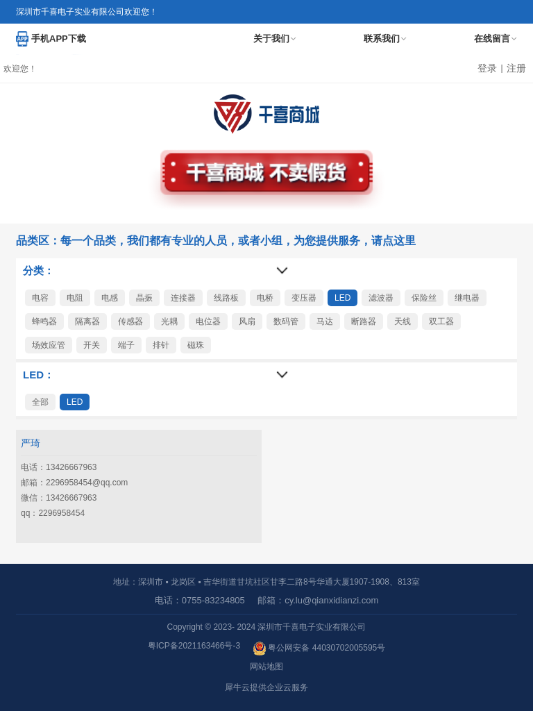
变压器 (303, 298)
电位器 (208, 321)
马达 (324, 321)
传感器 (130, 321)
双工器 (441, 321)
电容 (40, 298)
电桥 (265, 298)
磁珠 (195, 345)
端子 (126, 345)
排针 (161, 345)
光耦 (169, 321)
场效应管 (48, 345)
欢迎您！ (20, 69)
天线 (402, 321)
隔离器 (87, 321)
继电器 (467, 298)
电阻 (75, 298)
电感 (109, 298)
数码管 (285, 321)
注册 (516, 68)
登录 (487, 68)
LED (342, 298)
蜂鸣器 (44, 321)
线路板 (226, 298)
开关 (91, 345)
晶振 (144, 298)
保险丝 (424, 298)
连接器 (183, 298)
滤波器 (381, 298)
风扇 (247, 321)
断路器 (363, 321)
